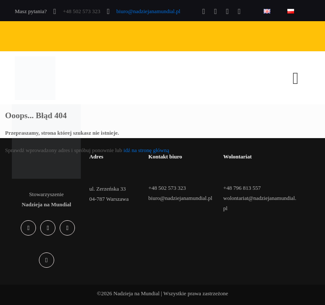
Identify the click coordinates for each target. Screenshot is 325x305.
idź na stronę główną (146, 150)
